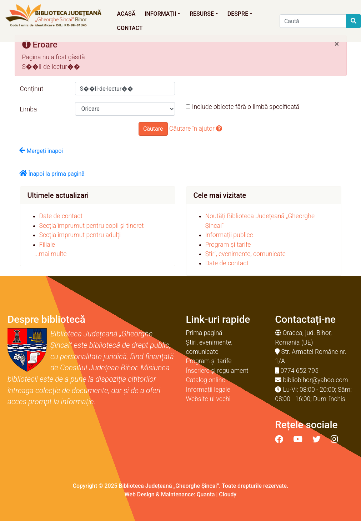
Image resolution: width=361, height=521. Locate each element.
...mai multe (51, 253)
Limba (28, 109)
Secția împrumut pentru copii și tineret (91, 225)
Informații (162, 13)
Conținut (32, 88)
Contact (129, 28)
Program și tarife (228, 244)
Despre (240, 13)
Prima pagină (204, 332)
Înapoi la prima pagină (52, 173)
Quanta (206, 494)
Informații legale (208, 389)
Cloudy (227, 494)
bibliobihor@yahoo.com (315, 380)
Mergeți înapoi (41, 150)
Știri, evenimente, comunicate (245, 253)
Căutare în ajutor (195, 128)
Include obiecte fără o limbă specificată (242, 106)
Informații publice (229, 235)
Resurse (204, 13)
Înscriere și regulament (217, 370)
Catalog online (205, 380)
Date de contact (61, 216)
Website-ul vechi (208, 398)
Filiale (47, 244)
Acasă (126, 13)
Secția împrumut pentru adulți (80, 235)
